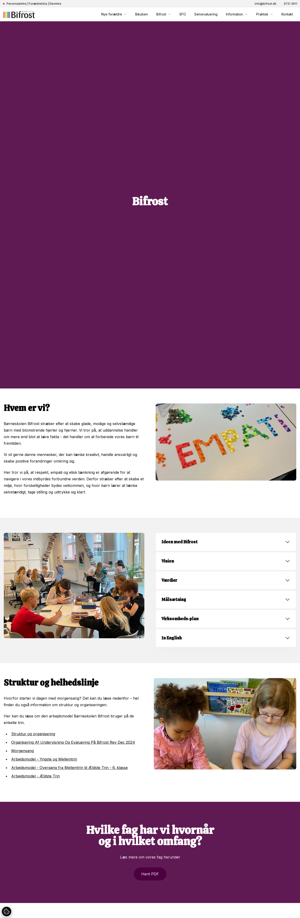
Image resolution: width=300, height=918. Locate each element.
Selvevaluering (206, 14)
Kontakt (287, 14)
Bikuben (141, 14)
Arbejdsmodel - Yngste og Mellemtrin (44, 759)
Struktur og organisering (33, 733)
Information (237, 14)
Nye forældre (114, 14)
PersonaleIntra (16, 3)
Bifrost (163, 14)
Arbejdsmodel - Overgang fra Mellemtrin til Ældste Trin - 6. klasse (69, 767)
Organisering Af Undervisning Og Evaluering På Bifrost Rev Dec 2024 (73, 742)
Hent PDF (150, 874)
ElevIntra (55, 3)
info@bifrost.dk (265, 3)
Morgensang (22, 750)
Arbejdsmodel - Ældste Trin (35, 776)
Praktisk (264, 14)
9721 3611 (290, 3)
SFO (182, 14)
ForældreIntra (38, 3)
